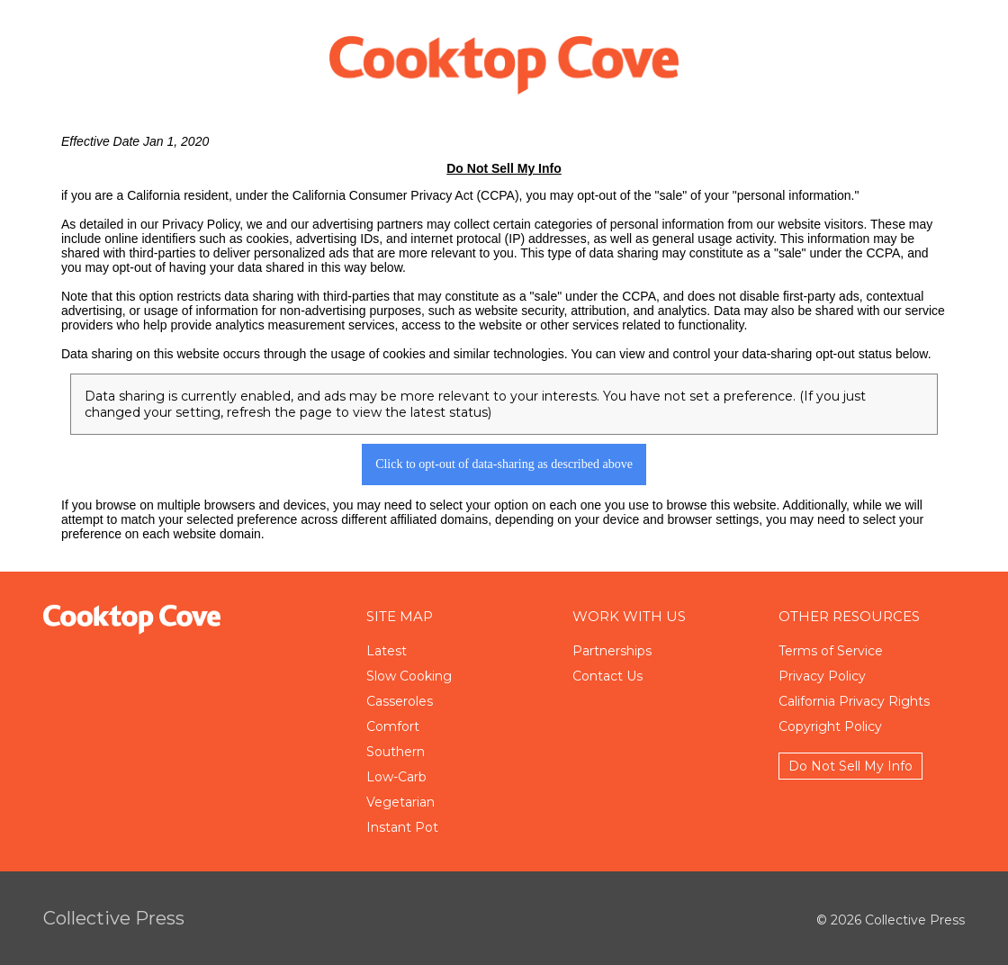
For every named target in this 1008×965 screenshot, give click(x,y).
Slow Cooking (409, 676)
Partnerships (612, 651)
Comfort (392, 726)
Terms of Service (830, 651)
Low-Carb (396, 777)
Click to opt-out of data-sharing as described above (504, 464)
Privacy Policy (822, 676)
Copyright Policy (830, 726)
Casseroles (399, 701)
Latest (386, 651)
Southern (395, 752)
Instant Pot (402, 827)
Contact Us (607, 676)
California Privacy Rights (854, 701)
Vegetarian (400, 802)
